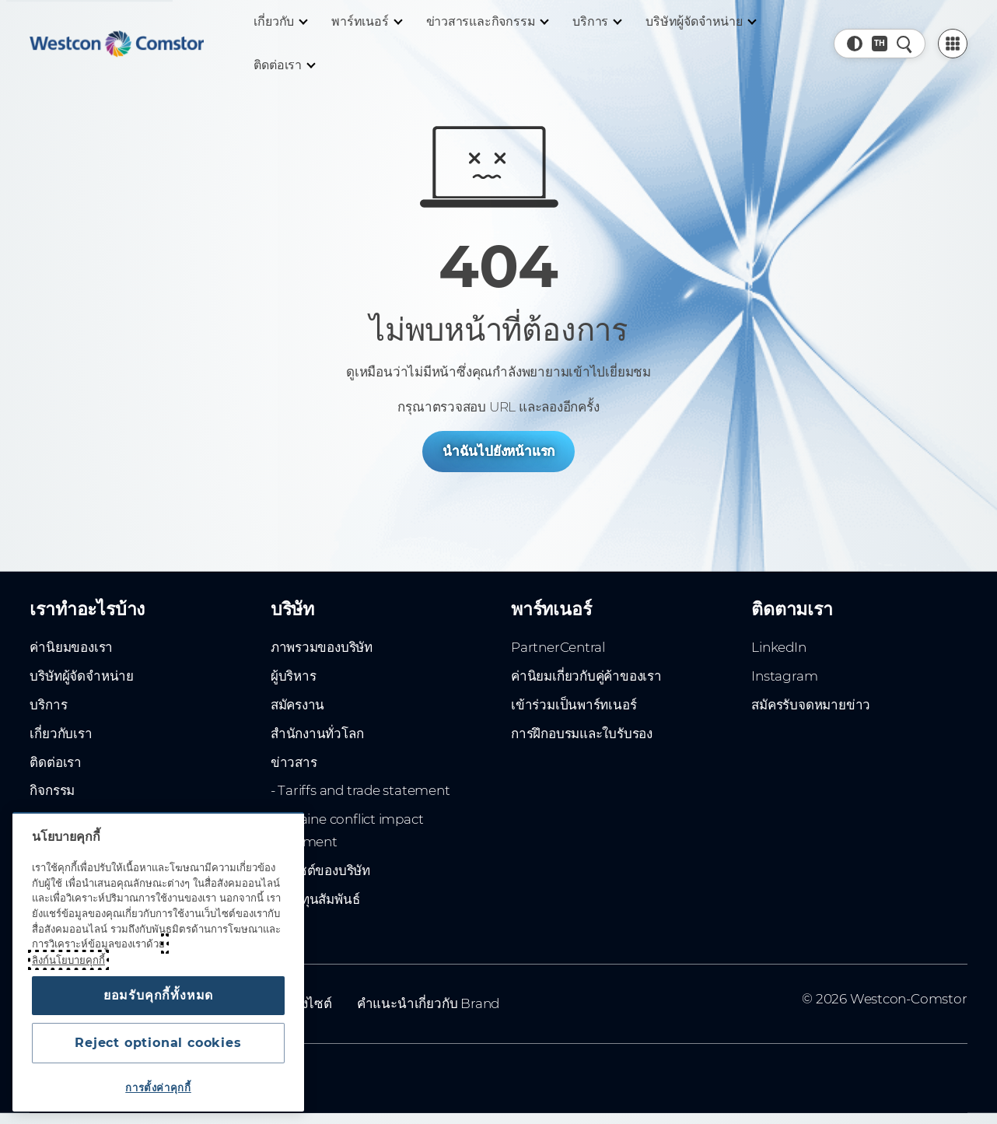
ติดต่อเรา (56, 762)
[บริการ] (596, 21)
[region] (158, 962)
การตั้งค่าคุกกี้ (158, 1087)
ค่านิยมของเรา (71, 647)
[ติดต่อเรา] (284, 65)
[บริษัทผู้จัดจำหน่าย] (699, 21)
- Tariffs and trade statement (360, 790)
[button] (854, 43)
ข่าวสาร (294, 762)
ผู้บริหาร (294, 676)
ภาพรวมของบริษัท (322, 647)
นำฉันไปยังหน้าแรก (498, 451)
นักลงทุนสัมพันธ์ (315, 899)
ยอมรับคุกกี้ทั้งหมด (158, 995)
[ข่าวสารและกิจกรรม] (487, 21)
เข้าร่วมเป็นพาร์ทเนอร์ (573, 705)
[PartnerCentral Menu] (952, 43)
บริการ (48, 705)
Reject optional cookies (158, 1042)
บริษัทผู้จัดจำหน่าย (81, 676)
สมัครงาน (298, 705)
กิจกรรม (52, 790)
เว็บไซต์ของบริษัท (320, 870)
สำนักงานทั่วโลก (317, 733)
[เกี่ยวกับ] (280, 21)
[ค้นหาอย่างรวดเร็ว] (904, 43)
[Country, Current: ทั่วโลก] (879, 43)
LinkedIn (778, 647)
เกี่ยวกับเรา (61, 733)
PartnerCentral (558, 647)
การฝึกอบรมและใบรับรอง (581, 733)
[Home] (117, 44)
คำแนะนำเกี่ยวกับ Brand (428, 1003)
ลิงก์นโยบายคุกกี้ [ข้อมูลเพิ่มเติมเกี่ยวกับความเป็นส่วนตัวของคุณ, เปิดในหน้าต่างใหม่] (68, 960)
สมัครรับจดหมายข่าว (810, 705)
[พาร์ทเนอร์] (366, 21)
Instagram (784, 676)
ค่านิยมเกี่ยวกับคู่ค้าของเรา (586, 676)
